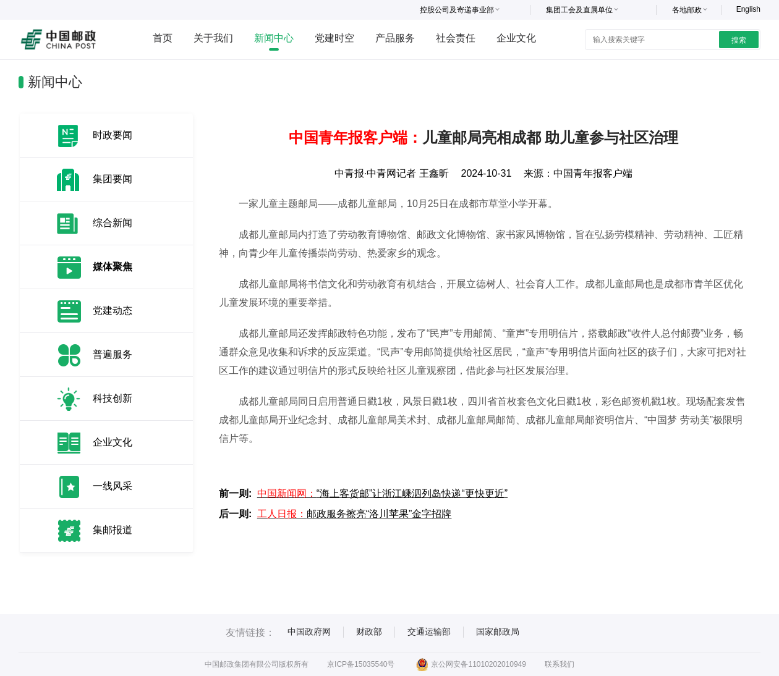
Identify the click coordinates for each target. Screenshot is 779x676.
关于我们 (213, 38)
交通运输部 (429, 631)
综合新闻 (112, 223)
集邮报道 (112, 530)
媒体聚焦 (112, 266)
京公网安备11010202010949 (471, 664)
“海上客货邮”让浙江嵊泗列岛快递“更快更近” (382, 493)
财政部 (369, 631)
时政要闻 (112, 135)
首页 (162, 38)
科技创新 (112, 398)
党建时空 (334, 38)
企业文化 (516, 38)
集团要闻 (112, 179)
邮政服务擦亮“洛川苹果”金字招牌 (354, 514)
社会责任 (455, 38)
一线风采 (112, 486)
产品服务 (395, 38)
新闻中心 (274, 38)
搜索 (738, 40)
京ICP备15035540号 (360, 664)
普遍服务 (112, 354)
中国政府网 (309, 631)
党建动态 (112, 310)
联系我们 (559, 664)
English (748, 9)
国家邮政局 (497, 631)
